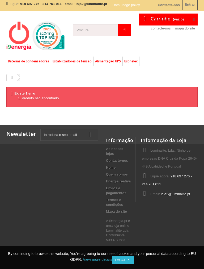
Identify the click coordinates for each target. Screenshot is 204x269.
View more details (97, 259)
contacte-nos (161, 28)
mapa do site (185, 28)
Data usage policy (126, 5)
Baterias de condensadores (28, 61)
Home (111, 167)
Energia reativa (118, 181)
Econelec (131, 61)
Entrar (190, 4)
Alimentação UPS (108, 61)
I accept (123, 260)
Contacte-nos (169, 5)
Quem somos (117, 174)
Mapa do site (116, 212)
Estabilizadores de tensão (72, 61)
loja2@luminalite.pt (175, 194)
